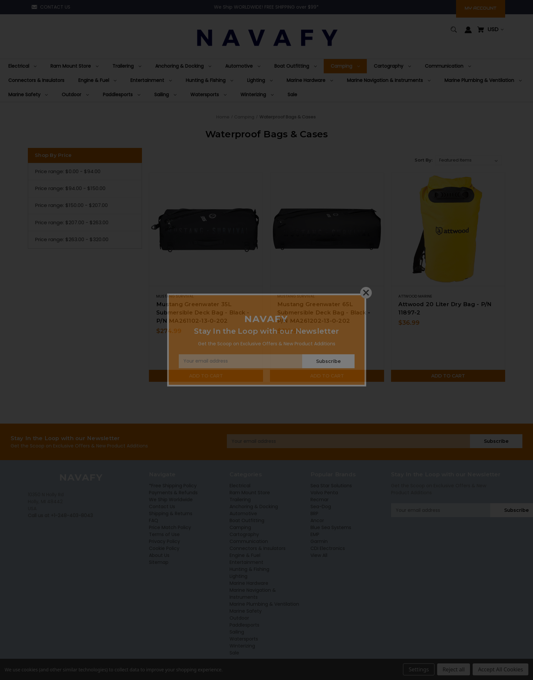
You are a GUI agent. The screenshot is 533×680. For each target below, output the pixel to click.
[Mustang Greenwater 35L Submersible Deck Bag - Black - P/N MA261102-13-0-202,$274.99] (206, 229)
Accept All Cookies (500, 669)
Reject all (453, 669)
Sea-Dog (320, 506)
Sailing (237, 632)
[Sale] (292, 95)
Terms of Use (164, 534)
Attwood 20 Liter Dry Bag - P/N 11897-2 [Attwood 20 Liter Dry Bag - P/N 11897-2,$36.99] (445, 308)
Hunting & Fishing (249, 569)
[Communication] (448, 66)
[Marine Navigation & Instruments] (388, 80)
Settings (419, 669)
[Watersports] (208, 95)
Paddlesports (244, 625)
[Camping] (345, 66)
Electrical (240, 485)
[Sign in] (468, 33)
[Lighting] (260, 80)
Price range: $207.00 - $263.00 (71, 222)
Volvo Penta (324, 492)
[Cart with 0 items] (480, 32)
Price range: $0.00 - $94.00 (67, 171)
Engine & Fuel (245, 555)
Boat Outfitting (247, 520)
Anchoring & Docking (254, 506)
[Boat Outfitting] (295, 66)
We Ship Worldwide (171, 499)
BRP (314, 513)
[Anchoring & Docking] (183, 66)
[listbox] (468, 160)
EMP (314, 534)
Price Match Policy (170, 527)
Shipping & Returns (170, 513)
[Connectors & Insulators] (36, 80)
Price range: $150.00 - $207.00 (71, 205)
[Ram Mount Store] (74, 66)
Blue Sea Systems (330, 527)
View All (318, 555)
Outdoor (239, 618)
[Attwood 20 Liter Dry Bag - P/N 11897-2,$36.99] (448, 229)
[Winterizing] (257, 95)
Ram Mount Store (250, 492)
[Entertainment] (151, 80)
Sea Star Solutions (331, 485)
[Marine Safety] (28, 95)
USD (495, 29)
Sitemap (158, 562)
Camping (240, 527)
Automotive (243, 513)
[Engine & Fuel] (97, 80)
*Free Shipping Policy (173, 485)
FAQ (153, 520)
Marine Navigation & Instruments (253, 593)
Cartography (244, 534)
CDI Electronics (327, 548)
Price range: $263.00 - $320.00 (71, 239)
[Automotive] (242, 66)
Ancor (317, 520)
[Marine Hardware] (310, 80)
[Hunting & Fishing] (209, 80)
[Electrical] (22, 66)
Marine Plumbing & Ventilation (264, 604)
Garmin (319, 541)
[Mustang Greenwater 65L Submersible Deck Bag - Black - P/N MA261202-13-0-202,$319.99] (327, 229)
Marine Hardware (249, 583)
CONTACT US (55, 7)
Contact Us (162, 506)
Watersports (244, 639)
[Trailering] (126, 66)
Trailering (240, 499)
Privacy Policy (164, 541)
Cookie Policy (164, 548)
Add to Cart (206, 376)
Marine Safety (246, 611)
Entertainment (246, 562)
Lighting (238, 576)
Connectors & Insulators (258, 548)
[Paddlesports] (121, 95)
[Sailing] (165, 95)
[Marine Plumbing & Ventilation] (483, 80)
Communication (249, 541)
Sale (234, 652)
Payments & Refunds (173, 492)
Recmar (319, 499)
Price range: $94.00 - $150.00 (70, 188)
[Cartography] (392, 66)
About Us (159, 555)
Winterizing (242, 646)
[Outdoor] (75, 95)
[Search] (454, 32)
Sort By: (424, 160)
